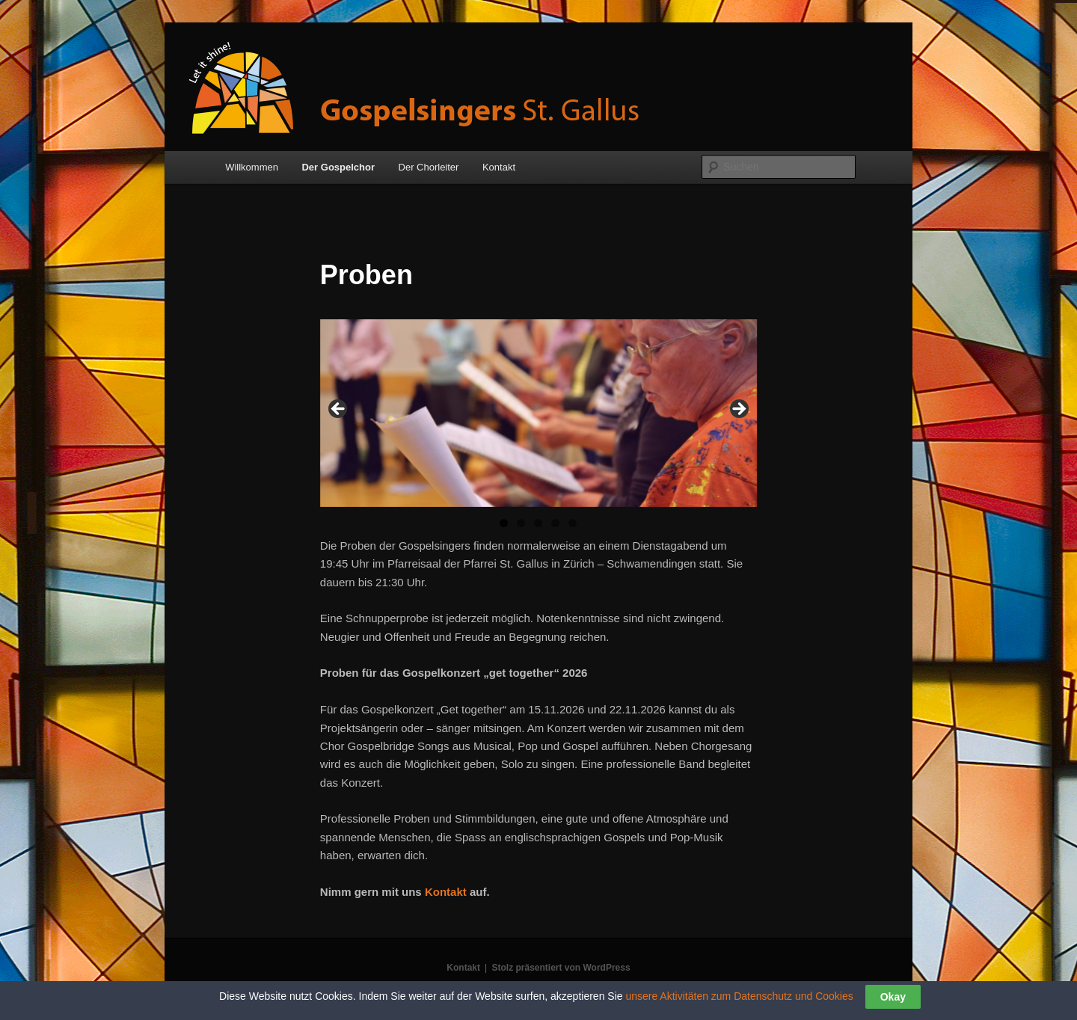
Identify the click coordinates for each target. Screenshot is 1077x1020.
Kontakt (498, 167)
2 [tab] (521, 523)
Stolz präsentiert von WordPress (560, 967)
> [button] (738, 410)
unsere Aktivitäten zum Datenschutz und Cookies (739, 996)
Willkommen (251, 167)
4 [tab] (555, 523)
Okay (893, 997)
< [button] (339, 410)
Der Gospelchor (338, 167)
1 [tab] (504, 523)
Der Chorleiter (429, 167)
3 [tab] (538, 523)
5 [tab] (572, 523)
